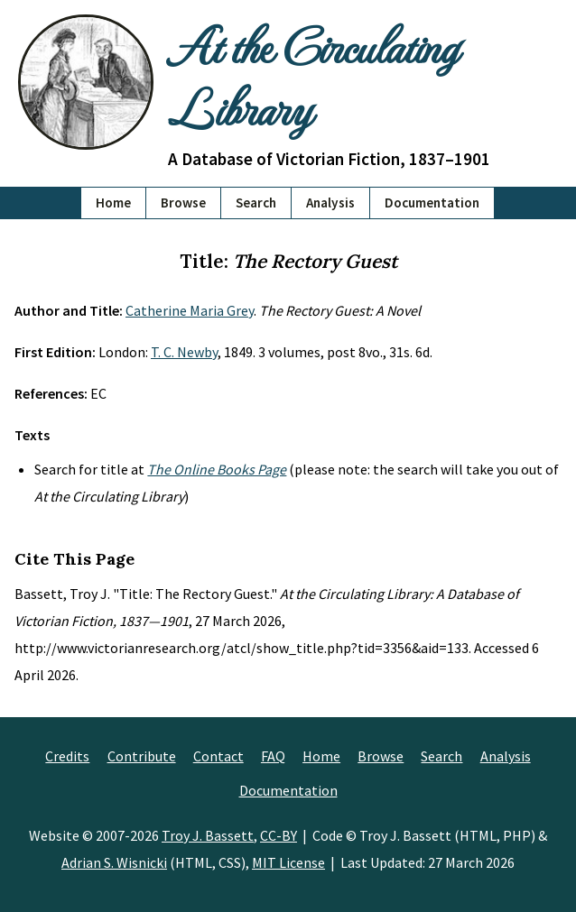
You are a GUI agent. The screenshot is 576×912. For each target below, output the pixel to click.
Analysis (330, 202)
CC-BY (278, 835)
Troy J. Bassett (208, 835)
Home (113, 202)
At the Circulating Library (313, 76)
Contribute (141, 756)
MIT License (288, 862)
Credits (67, 756)
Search (256, 202)
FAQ (273, 756)
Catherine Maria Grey (189, 310)
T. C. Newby (184, 352)
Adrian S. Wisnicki (114, 862)
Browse (183, 202)
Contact (218, 756)
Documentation (432, 202)
